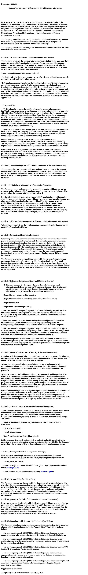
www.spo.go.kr (13, 468)
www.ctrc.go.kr (47, 471)
